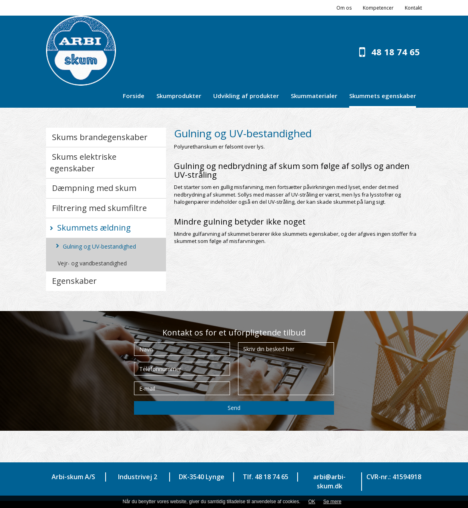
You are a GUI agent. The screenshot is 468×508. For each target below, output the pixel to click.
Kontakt (413, 7)
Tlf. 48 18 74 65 (265, 476)
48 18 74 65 (395, 52)
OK (311, 501)
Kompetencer (378, 7)
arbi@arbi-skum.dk (329, 481)
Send (234, 408)
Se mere (332, 501)
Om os (344, 7)
